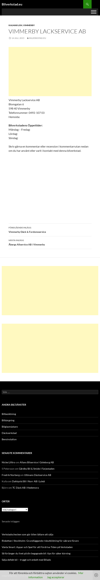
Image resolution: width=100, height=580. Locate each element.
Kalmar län (15, 25)
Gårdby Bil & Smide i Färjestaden (36, 468)
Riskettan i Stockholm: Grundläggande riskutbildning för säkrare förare (40, 540)
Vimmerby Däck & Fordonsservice (50, 229)
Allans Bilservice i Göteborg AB (37, 462)
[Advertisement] (50, 71)
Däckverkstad (9, 432)
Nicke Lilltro (8, 462)
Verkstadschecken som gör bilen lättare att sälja (27, 534)
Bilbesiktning (9, 413)
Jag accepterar (55, 577)
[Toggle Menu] (93, 12)
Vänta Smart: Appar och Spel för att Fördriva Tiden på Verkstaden (37, 547)
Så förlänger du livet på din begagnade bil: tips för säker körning (36, 553)
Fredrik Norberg (11, 474)
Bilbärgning (8, 420)
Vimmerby (29, 25)
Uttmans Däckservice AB (37, 474)
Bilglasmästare (10, 426)
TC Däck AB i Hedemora (25, 487)
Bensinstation (9, 439)
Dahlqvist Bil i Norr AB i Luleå (28, 481)
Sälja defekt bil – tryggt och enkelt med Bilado (26, 559)
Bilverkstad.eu (12, 4)
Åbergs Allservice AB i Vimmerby (50, 242)
